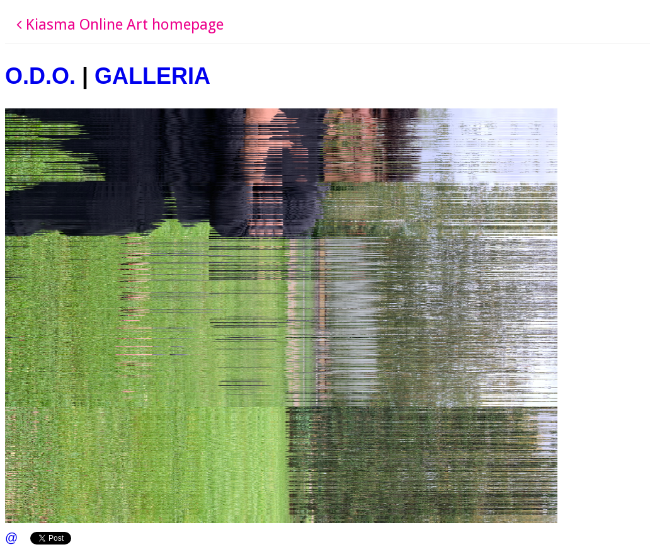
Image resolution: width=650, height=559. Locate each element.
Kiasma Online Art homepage (120, 24)
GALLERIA (152, 76)
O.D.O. (40, 76)
